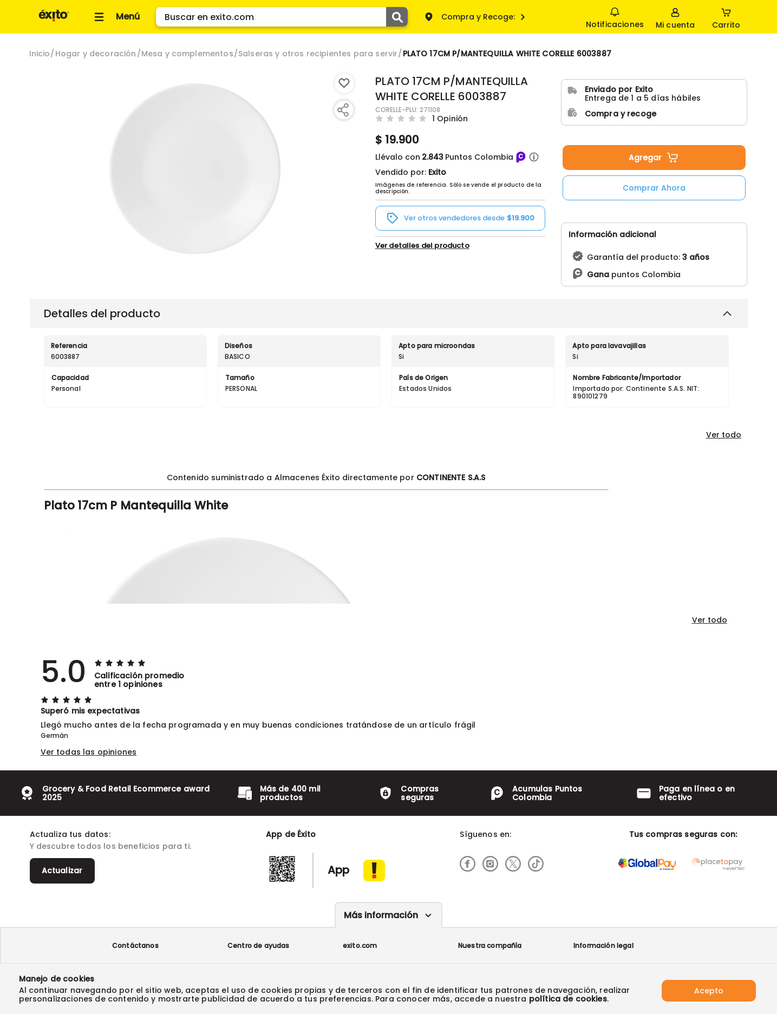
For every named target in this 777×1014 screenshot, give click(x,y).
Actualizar (62, 870)
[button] (533, 157)
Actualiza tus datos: (70, 834)
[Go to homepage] (39, 53)
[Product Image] (194, 168)
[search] (282, 17)
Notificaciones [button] (614, 16)
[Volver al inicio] (54, 21)
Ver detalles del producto (422, 245)
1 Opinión (450, 118)
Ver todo (723, 434)
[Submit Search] (397, 17)
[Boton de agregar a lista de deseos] (344, 83)
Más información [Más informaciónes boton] (381, 915)
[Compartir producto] (342, 110)
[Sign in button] (674, 16)
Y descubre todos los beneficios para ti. (110, 846)
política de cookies (568, 998)
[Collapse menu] (115, 16)
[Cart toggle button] (726, 17)
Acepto (708, 988)
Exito (437, 172)
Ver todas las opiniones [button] (89, 752)
